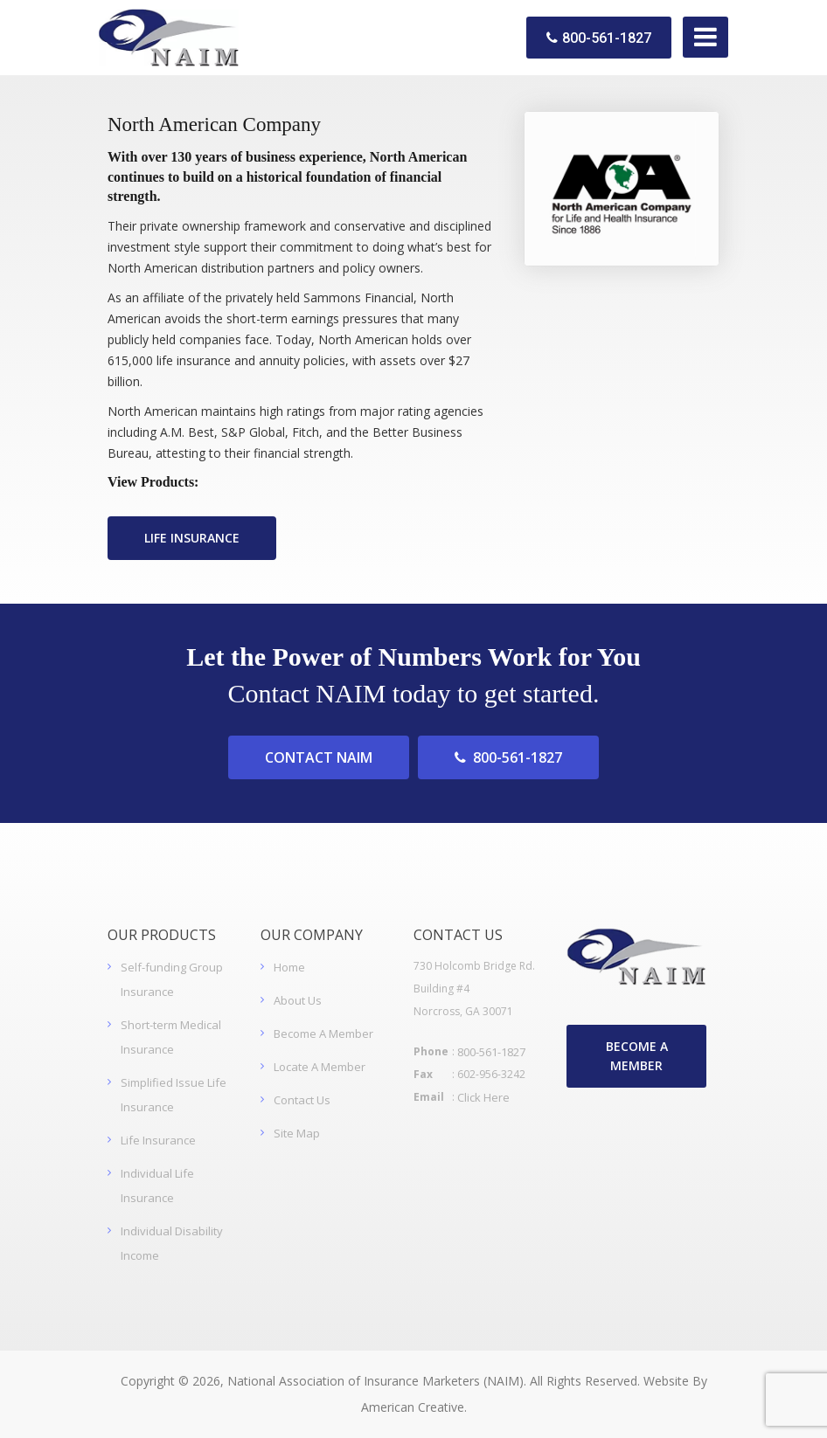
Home (289, 967)
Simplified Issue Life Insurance (173, 1095)
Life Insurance (158, 1140)
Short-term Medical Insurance (171, 1037)
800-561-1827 (598, 38)
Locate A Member (319, 1067)
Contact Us (302, 1100)
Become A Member (323, 1033)
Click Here (483, 1097)
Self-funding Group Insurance (172, 979)
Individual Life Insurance (157, 1185)
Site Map (297, 1133)
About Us (298, 1000)
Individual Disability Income (172, 1243)
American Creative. (414, 1407)
